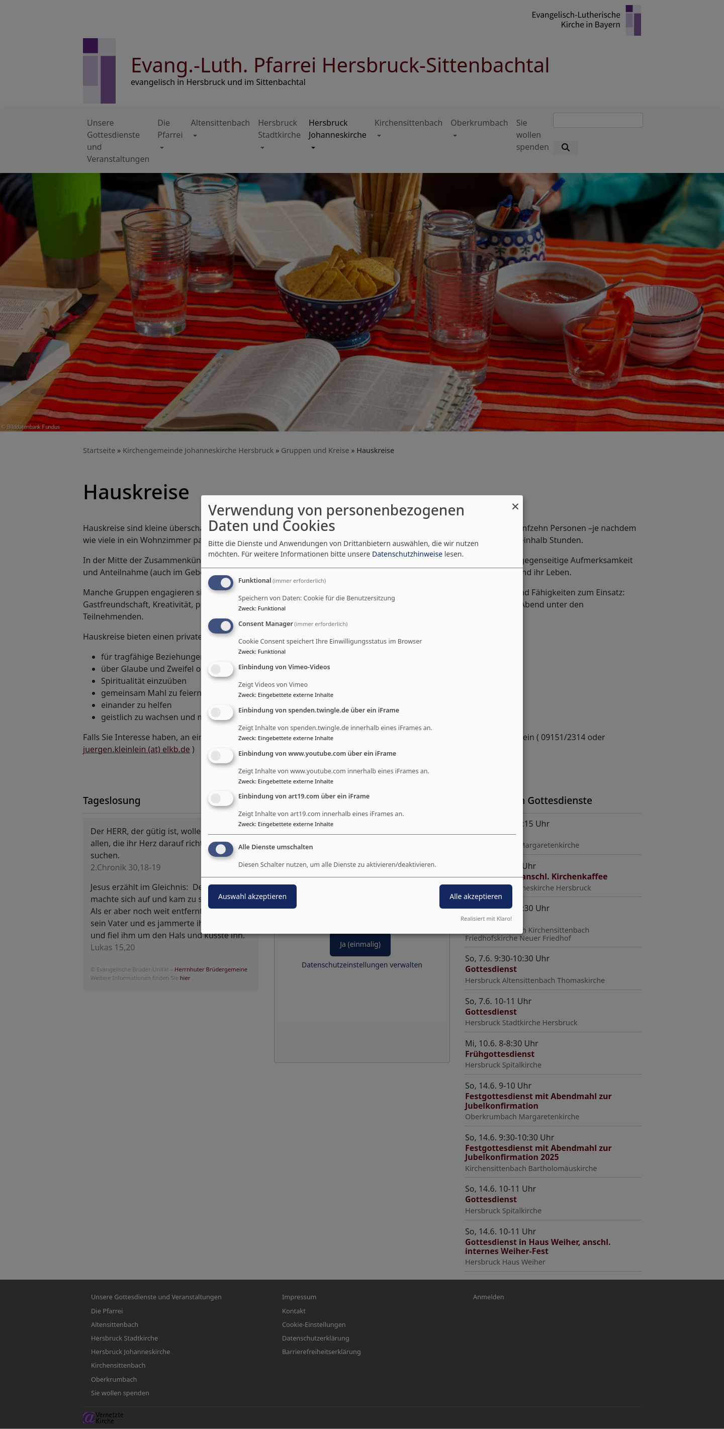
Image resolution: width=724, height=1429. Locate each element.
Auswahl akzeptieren (252, 896)
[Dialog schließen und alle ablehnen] (515, 501)
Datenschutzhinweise (407, 554)
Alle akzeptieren (475, 896)
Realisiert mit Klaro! (486, 918)
